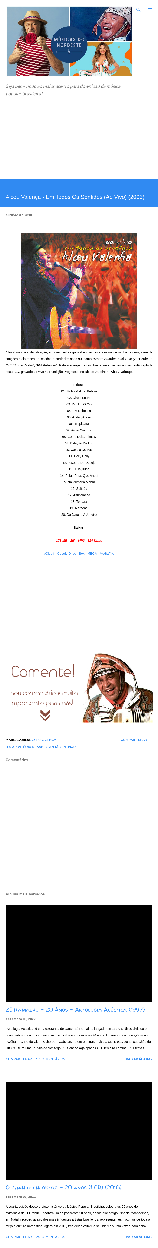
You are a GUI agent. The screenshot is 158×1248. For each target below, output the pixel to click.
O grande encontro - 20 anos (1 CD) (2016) (64, 1187)
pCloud (49, 553)
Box (82, 553)
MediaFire (107, 553)
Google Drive (66, 553)
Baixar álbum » (139, 1059)
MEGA (92, 553)
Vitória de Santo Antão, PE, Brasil (48, 747)
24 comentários (50, 1237)
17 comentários (50, 1059)
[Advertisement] (79, 143)
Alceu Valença (43, 740)
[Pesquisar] (138, 8)
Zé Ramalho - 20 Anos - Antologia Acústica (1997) (75, 1009)
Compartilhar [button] (134, 740)
